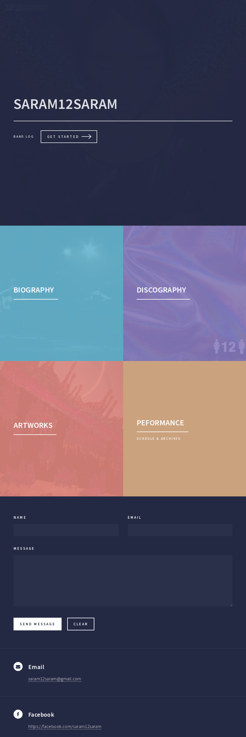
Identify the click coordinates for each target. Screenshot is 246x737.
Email (135, 517)
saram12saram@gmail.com (54, 678)
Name (20, 517)
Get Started (63, 136)
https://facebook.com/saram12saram (64, 726)
